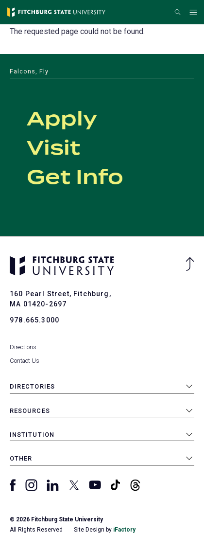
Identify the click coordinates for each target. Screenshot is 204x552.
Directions (23, 347)
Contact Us (24, 360)
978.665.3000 (34, 320)
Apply (62, 119)
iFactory (124, 529)
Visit (53, 148)
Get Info (75, 178)
